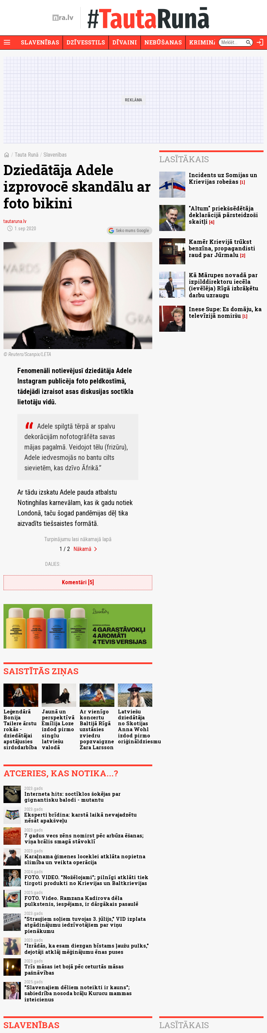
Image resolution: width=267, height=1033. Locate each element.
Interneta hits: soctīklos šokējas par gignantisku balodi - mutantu (72, 797)
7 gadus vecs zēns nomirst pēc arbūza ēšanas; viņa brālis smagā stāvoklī (84, 838)
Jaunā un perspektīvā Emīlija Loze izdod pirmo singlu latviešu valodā (58, 729)
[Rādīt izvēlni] (7, 42)
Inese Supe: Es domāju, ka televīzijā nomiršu (225, 312)
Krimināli (206, 42)
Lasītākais (184, 159)
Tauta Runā (27, 154)
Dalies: (52, 564)
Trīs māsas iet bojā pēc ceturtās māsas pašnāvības (74, 969)
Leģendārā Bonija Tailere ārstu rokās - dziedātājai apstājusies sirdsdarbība (20, 729)
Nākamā (82, 549)
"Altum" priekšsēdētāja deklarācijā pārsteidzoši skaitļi (223, 215)
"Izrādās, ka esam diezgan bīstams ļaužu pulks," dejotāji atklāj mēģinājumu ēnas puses (86, 948)
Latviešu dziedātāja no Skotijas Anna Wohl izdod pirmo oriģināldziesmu (139, 726)
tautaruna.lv (14, 221)
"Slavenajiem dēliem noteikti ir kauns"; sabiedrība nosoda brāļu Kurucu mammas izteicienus (78, 993)
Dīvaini (124, 42)
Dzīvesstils (85, 42)
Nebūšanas (163, 42)
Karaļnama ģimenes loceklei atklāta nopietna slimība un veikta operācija (84, 859)
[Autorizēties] (260, 42)
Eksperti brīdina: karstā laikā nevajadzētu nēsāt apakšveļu (80, 817)
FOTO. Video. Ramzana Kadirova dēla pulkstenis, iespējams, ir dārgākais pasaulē (81, 901)
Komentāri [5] (78, 582)
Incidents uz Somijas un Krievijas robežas (223, 178)
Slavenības (40, 42)
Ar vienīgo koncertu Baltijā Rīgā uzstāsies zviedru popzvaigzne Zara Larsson (97, 729)
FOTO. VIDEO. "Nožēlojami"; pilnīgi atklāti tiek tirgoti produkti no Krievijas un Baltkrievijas (86, 880)
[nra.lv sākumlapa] (62, 18)
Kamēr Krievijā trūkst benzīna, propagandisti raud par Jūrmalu (222, 248)
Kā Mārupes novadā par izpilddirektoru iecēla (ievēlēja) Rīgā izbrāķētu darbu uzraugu (223, 285)
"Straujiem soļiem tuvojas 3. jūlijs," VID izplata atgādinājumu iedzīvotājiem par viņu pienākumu (85, 925)
